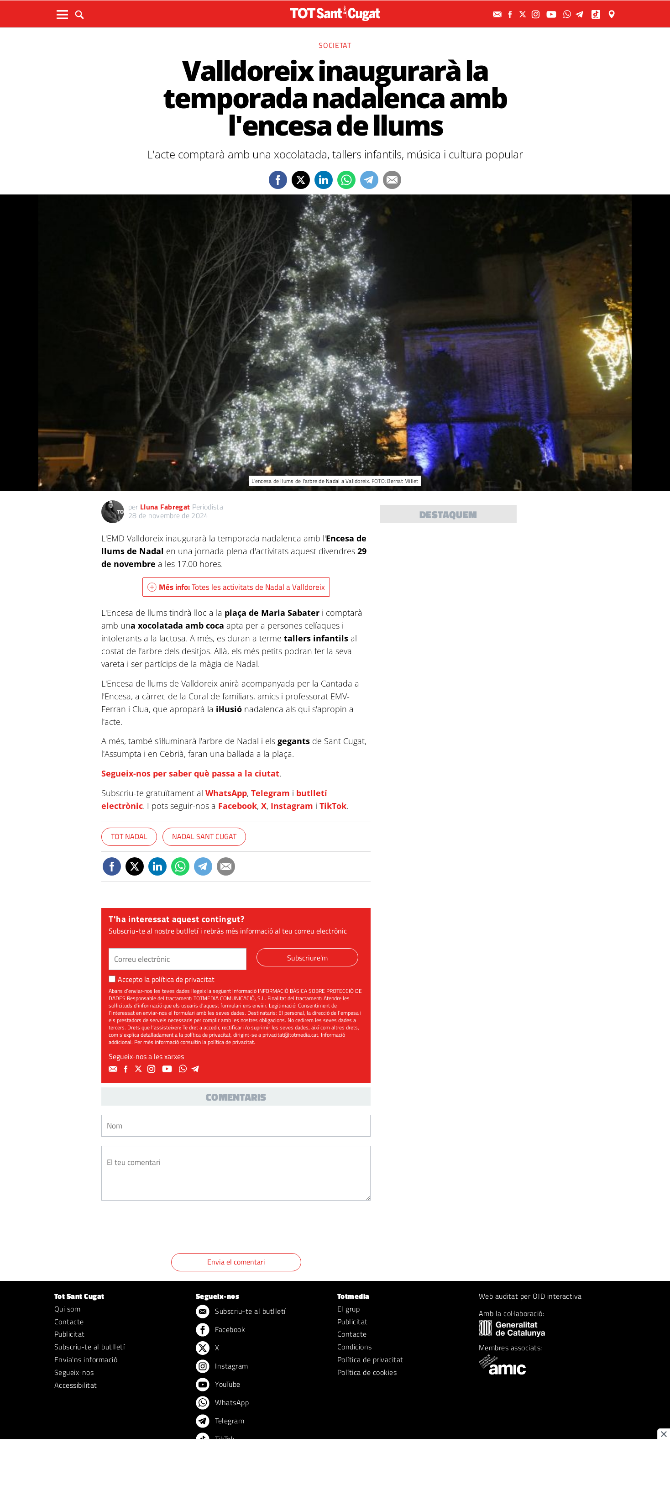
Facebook (237, 805)
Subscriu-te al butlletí (89, 1346)
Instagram (292, 805)
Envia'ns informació (85, 1359)
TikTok (332, 805)
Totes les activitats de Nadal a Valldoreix (236, 587)
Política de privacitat (370, 1359)
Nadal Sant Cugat (204, 836)
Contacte (69, 1321)
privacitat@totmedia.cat (290, 1034)
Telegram (270, 792)
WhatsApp (226, 792)
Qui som (67, 1308)
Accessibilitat (75, 1385)
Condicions (354, 1346)
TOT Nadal (129, 836)
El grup (348, 1308)
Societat (335, 45)
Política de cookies (367, 1372)
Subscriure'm (307, 957)
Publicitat (69, 1333)
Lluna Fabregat (165, 506)
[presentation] (170, 1228)
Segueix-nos (74, 1372)
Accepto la (162, 979)
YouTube (218, 1385)
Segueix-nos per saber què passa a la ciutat (190, 773)
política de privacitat (183, 979)
